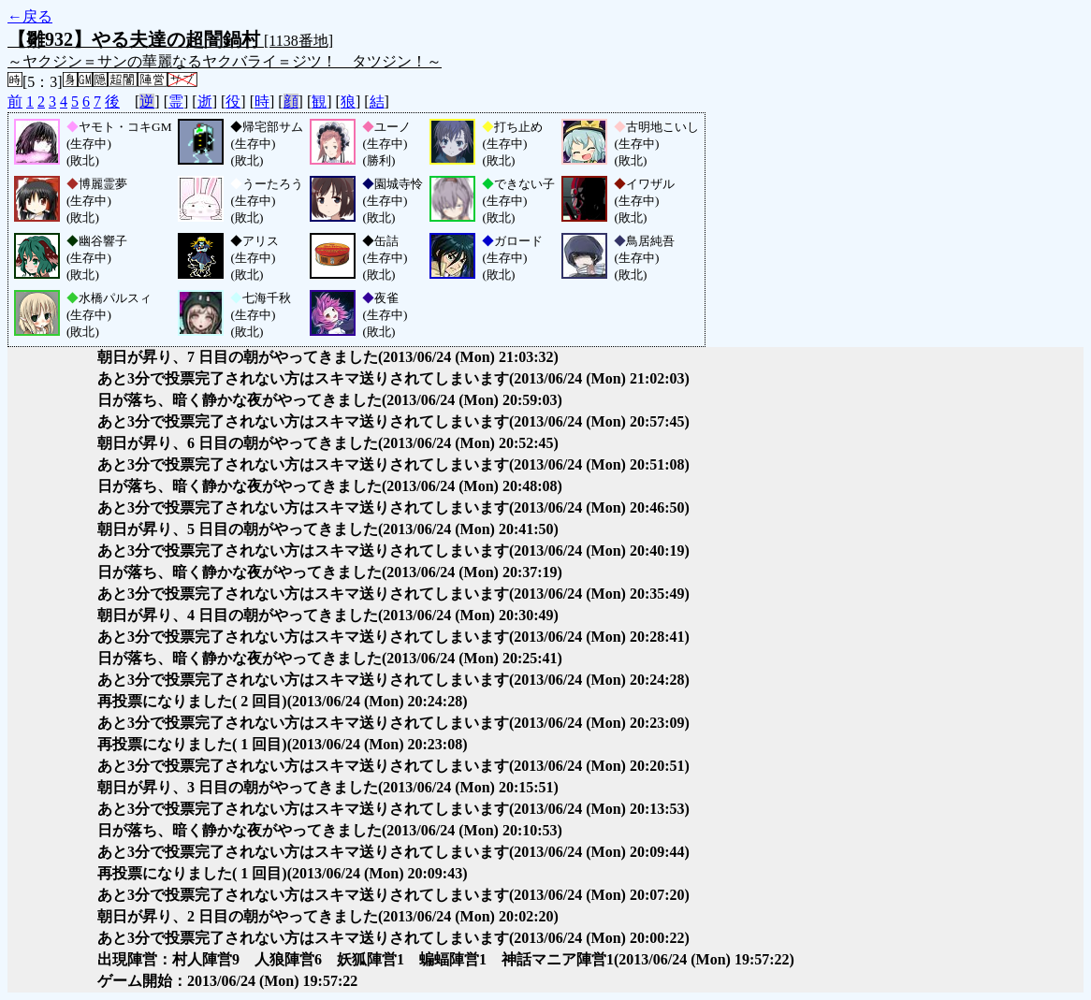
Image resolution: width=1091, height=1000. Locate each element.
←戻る (29, 16)
